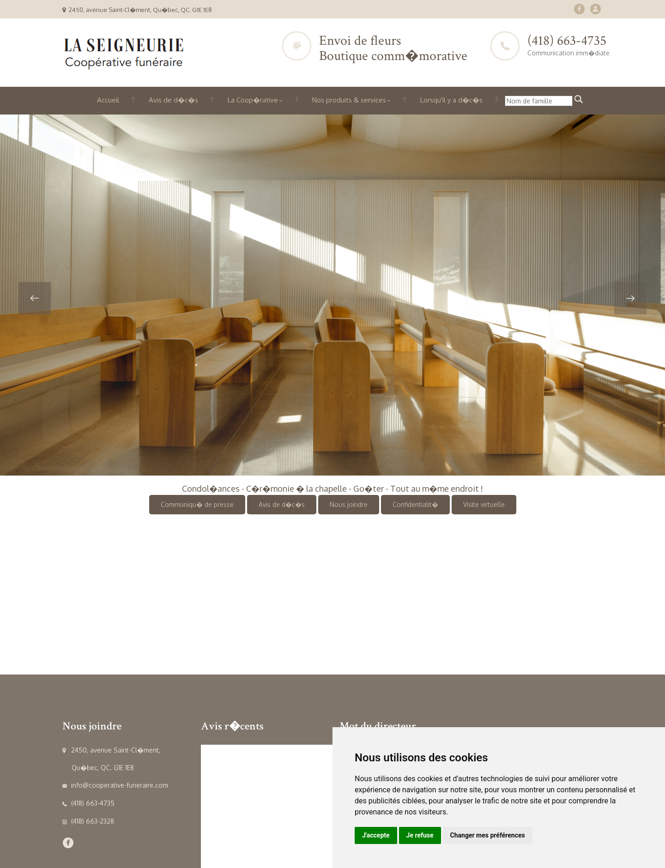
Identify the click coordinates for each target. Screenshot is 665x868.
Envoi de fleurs (360, 41)
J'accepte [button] (376, 835)
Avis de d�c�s (173, 100)
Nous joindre (349, 504)
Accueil (108, 100)
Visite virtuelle (484, 504)
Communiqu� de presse (197, 504)
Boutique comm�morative (393, 56)
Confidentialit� (415, 504)
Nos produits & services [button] (351, 100)
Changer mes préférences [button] (487, 835)
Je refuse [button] (420, 835)
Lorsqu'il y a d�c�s (451, 100)
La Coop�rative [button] (255, 100)
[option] (332, 295)
